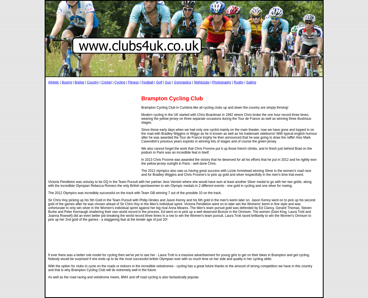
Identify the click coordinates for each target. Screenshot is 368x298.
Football (147, 82)
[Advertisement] (149, 90)
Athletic (53, 82)
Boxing (67, 82)
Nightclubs (202, 82)
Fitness (133, 82)
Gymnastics (182, 82)
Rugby (238, 82)
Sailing (251, 82)
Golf (159, 82)
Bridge (79, 82)
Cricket (106, 82)
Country (93, 82)
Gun (168, 82)
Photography (221, 82)
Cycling (120, 82)
